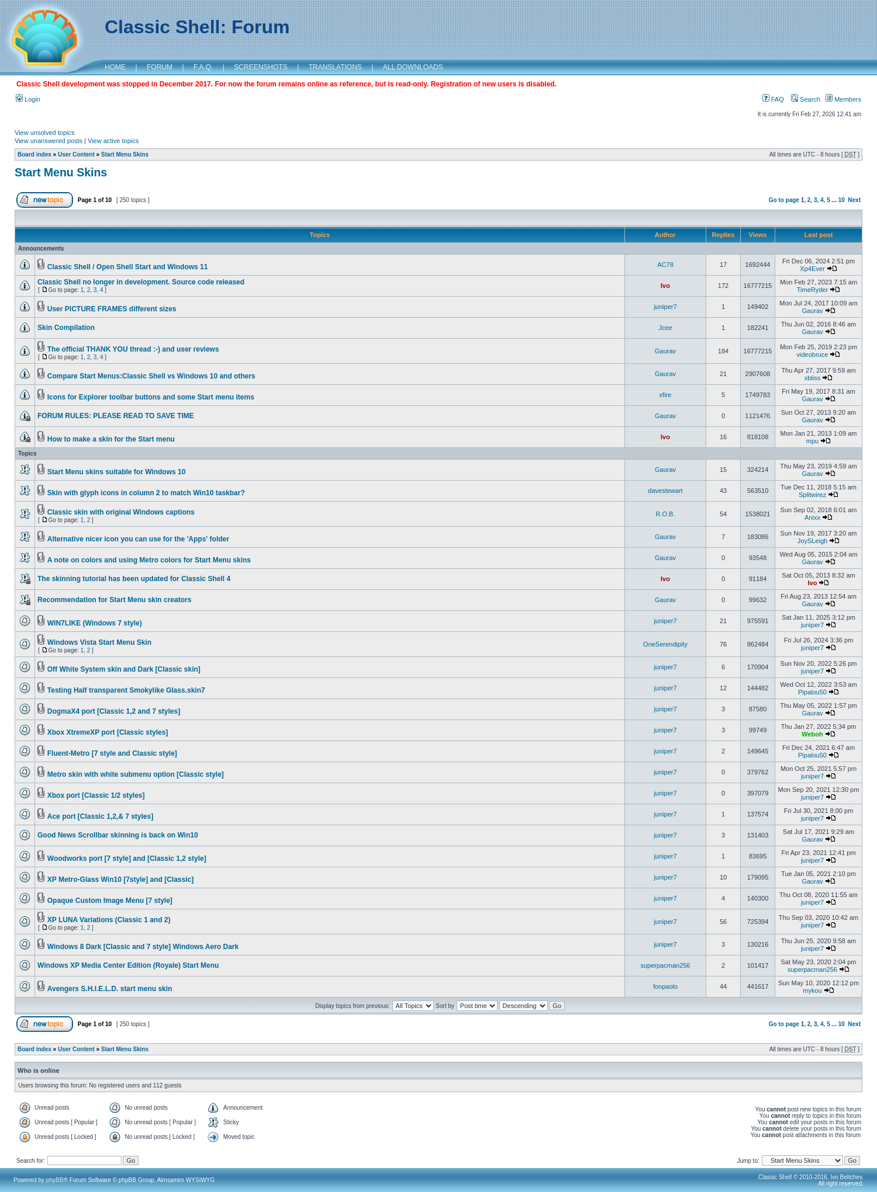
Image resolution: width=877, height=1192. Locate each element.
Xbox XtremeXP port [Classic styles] (107, 732)
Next (854, 200)
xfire (666, 394)
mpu (812, 440)
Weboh (812, 734)
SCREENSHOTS (260, 67)
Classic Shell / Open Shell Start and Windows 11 (127, 267)
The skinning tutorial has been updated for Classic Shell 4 (133, 579)
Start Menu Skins (125, 154)
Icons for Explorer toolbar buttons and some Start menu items (150, 397)
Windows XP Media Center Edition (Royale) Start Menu (128, 965)
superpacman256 (665, 965)
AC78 (665, 264)
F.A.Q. (203, 67)
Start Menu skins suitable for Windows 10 (116, 472)
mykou (812, 990)
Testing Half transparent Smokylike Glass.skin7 (126, 690)
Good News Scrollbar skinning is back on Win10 (117, 835)
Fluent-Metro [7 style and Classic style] (112, 753)
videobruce (812, 354)
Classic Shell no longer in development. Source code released (140, 282)
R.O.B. (665, 513)
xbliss (813, 377)
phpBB (55, 1180)
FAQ (773, 99)
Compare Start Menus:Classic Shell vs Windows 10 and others (151, 376)
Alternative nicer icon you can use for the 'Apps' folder (138, 539)
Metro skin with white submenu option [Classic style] (135, 774)
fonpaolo (665, 986)
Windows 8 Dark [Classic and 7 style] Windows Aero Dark (143, 947)
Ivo (665, 285)
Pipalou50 (812, 692)
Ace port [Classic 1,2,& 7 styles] (100, 816)
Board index (34, 154)
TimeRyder (812, 289)
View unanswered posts (48, 140)
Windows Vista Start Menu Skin (99, 642)
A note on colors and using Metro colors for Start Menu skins (149, 560)
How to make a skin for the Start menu (111, 439)
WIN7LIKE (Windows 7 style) (94, 623)
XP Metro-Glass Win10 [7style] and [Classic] (120, 879)
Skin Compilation (66, 328)
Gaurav (812, 310)
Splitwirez (812, 494)
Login (28, 99)
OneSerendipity (665, 644)
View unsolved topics (45, 132)
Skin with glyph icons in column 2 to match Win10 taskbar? (146, 493)
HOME (115, 67)
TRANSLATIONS (335, 67)
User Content (76, 154)
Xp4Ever (812, 268)
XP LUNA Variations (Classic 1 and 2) (109, 920)
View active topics (113, 140)
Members (843, 99)
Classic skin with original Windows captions (121, 512)
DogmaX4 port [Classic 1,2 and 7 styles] (113, 711)
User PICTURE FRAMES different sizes (112, 309)
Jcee (665, 327)
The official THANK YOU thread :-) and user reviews (133, 349)
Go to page (784, 200)
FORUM (159, 67)
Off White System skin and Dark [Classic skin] (124, 669)
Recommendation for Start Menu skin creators (114, 600)
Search (805, 99)
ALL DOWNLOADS (413, 67)
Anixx (812, 517)
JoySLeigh (812, 540)
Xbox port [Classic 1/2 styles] (96, 795)
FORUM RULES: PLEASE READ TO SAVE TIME (115, 416)
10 (841, 200)
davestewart (665, 490)
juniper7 (665, 306)
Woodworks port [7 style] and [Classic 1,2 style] (126, 858)
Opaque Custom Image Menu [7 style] (109, 900)
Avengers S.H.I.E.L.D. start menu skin (109, 989)
